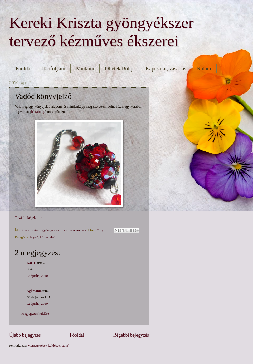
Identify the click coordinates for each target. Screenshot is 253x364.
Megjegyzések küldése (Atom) (48, 345)
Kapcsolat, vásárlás (165, 68)
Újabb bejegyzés (25, 335)
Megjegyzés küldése (35, 314)
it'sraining (38, 112)
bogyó (34, 237)
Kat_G (31, 263)
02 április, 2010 (37, 276)
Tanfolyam (53, 68)
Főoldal (24, 68)
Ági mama (34, 291)
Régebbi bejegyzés (131, 335)
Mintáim (85, 68)
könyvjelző (47, 237)
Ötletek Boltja (120, 68)
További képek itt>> (29, 218)
